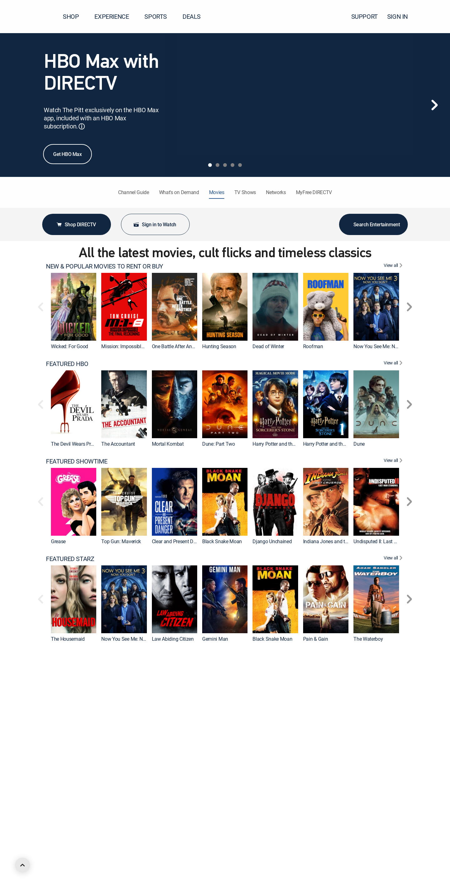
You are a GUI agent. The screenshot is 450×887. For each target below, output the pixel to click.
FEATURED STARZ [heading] (70, 559)
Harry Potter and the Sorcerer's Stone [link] (341, 443)
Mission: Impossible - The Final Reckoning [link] (145, 346)
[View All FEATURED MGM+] (394, 754)
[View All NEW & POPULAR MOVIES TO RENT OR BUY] (394, 266)
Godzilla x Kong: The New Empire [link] (187, 736)
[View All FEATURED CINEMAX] (394, 656)
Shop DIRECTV (76, 224)
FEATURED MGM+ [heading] (70, 754)
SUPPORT (364, 16)
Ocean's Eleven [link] (116, 833)
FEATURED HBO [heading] (67, 364)
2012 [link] (157, 833)
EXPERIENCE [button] (115, 16)
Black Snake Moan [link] (222, 541)
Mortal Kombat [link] (168, 443)
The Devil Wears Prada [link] (75, 443)
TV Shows (245, 192)
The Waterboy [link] (368, 638)
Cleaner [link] (210, 736)
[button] (434, 16)
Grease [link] (58, 541)
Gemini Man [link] (215, 638)
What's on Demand (179, 192)
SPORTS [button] (159, 16)
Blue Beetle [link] (314, 736)
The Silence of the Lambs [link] (380, 833)
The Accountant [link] (118, 443)
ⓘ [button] (81, 126)
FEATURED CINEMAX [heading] (74, 656)
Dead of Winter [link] (268, 346)
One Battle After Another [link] (177, 346)
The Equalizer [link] (216, 833)
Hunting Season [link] (219, 346)
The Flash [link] (61, 736)
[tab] (210, 165)
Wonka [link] (108, 736)
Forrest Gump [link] (266, 833)
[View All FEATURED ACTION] (394, 851)
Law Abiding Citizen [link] (173, 638)
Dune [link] (359, 443)
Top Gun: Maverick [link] (121, 541)
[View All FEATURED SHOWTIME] (394, 461)
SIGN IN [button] (401, 16)
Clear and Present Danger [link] (178, 541)
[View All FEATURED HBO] (394, 364)
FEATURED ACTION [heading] (72, 851)
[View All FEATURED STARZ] (394, 559)
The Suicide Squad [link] (272, 736)
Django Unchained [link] (272, 541)
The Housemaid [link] (68, 638)
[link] (73, 307)
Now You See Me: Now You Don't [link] (387, 346)
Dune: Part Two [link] (218, 443)
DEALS (191, 16)
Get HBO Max (67, 154)
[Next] (434, 105)
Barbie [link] (360, 736)
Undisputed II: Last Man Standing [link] (388, 541)
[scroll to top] (22, 865)
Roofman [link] (313, 346)
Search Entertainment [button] (373, 224)
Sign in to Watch (154, 224)
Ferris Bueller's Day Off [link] (327, 833)
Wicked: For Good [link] (69, 346)
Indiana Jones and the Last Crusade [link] (341, 541)
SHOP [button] (74, 16)
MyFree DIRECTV (314, 192)
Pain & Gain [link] (315, 638)
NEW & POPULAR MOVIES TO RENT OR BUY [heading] (104, 266)
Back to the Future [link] (70, 833)
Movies (216, 192)
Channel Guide (133, 192)
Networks (276, 192)
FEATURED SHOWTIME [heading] (76, 461)
